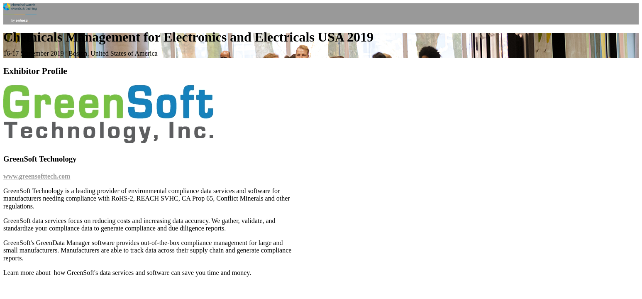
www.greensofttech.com (36, 176)
